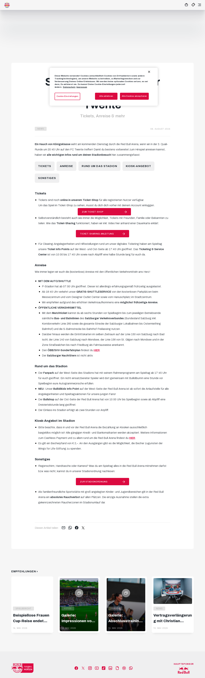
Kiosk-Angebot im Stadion (55, 420)
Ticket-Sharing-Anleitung (97, 234)
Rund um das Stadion (99, 166)
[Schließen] (149, 71)
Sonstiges (47, 178)
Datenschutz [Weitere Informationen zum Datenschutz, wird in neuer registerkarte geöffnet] (69, 87)
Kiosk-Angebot (138, 166)
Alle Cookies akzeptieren (134, 96)
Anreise (66, 166)
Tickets (44, 166)
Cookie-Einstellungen (67, 96)
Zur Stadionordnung (93, 482)
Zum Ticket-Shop (92, 212)
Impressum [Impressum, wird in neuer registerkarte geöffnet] (81, 87)
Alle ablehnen (106, 96)
